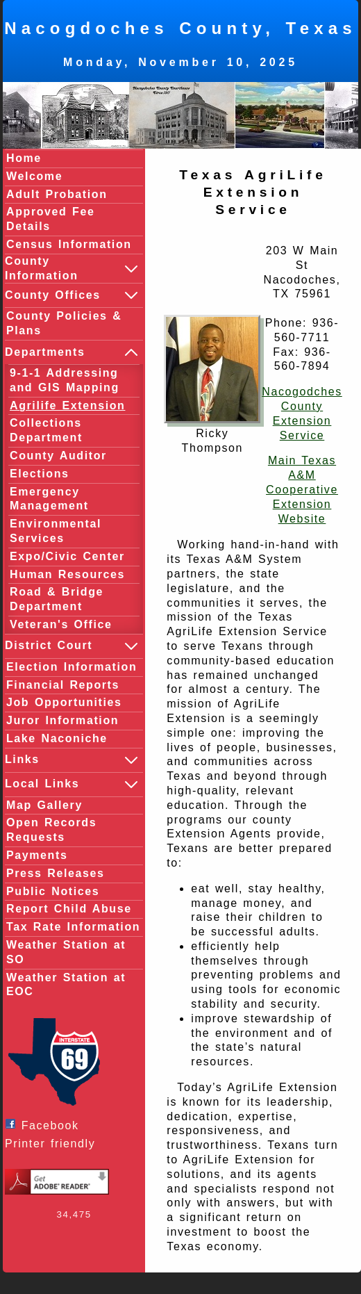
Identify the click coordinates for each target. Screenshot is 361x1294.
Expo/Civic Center (67, 556)
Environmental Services (55, 531)
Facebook (45, 1124)
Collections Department (46, 430)
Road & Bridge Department (56, 599)
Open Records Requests (51, 830)
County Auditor (58, 455)
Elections (39, 474)
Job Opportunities (64, 702)
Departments (72, 352)
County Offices (72, 295)
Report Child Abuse (69, 909)
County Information (72, 268)
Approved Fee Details (50, 219)
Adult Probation (57, 194)
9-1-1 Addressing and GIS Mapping (64, 380)
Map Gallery (44, 805)
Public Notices (52, 891)
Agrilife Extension (67, 405)
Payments (36, 855)
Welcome (34, 176)
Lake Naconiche (57, 738)
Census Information (69, 244)
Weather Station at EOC (66, 985)
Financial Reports (62, 685)
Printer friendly (53, 1143)
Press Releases (55, 873)
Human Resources (67, 574)
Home (24, 158)
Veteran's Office (61, 624)
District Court (72, 646)
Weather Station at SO (66, 952)
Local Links (72, 784)
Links (72, 760)
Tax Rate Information (73, 927)
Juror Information (62, 720)
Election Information (71, 667)
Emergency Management (49, 499)
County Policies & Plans (63, 323)
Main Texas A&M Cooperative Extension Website (302, 489)
